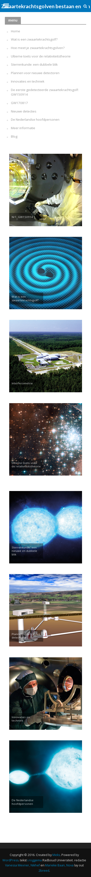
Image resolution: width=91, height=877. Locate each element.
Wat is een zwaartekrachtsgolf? (34, 39)
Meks (56, 855)
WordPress (10, 860)
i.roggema (34, 860)
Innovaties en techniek (27, 81)
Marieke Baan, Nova (59, 865)
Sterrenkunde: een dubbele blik (34, 64)
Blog (14, 136)
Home (15, 31)
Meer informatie (23, 128)
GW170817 (19, 103)
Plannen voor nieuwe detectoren (35, 73)
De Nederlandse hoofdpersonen (35, 119)
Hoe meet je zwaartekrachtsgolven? (38, 48)
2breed (44, 871)
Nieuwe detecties (23, 111)
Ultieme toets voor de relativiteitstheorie (41, 56)
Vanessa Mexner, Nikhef (22, 865)
